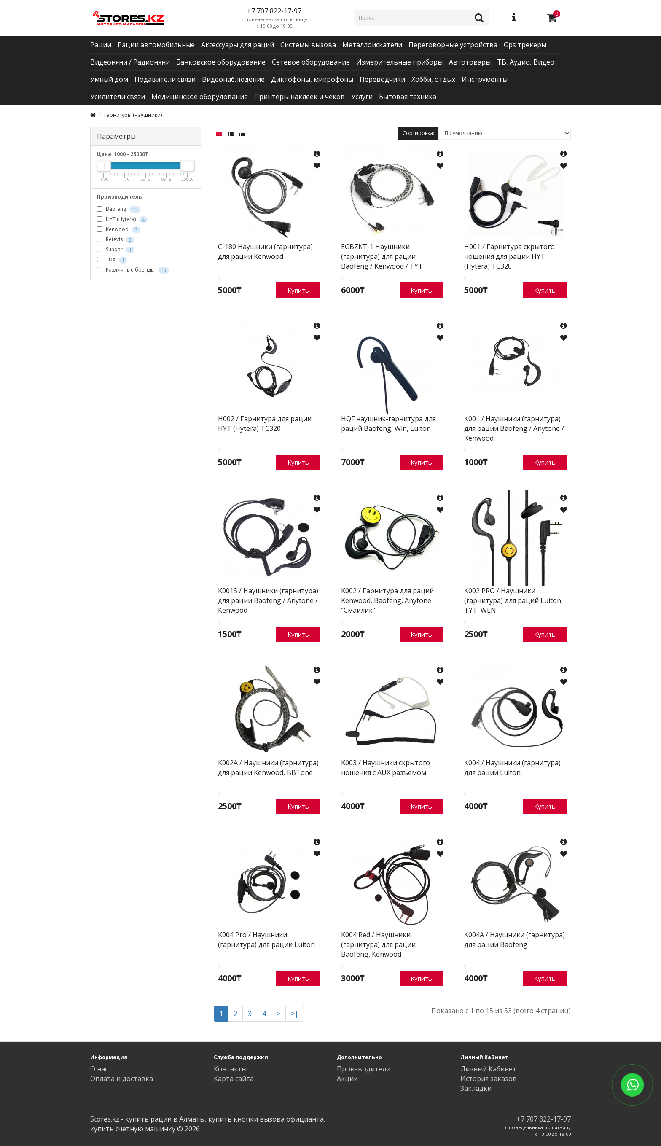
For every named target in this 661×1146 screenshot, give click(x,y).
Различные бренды (133, 270)
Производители (363, 1068)
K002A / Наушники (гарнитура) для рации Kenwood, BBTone (268, 767)
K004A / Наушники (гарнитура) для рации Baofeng (514, 939)
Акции (347, 1078)
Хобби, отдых (433, 79)
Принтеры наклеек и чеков (299, 96)
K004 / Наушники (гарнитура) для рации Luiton (512, 767)
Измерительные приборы (399, 62)
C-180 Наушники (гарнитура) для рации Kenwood (265, 251)
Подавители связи (165, 79)
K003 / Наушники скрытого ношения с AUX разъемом (385, 767)
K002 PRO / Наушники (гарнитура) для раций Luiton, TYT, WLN (513, 600)
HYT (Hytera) (122, 219)
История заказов (488, 1078)
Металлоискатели (372, 44)
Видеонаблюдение (233, 79)
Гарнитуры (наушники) (133, 114)
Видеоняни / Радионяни (130, 62)
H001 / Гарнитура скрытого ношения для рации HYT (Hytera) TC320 (509, 256)
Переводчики (382, 79)
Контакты (230, 1068)
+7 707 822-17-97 (543, 1119)
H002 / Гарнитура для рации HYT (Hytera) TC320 (265, 423)
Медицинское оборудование (199, 96)
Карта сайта (234, 1078)
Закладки (476, 1088)
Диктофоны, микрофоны (312, 79)
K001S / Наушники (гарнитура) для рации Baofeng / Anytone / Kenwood (268, 600)
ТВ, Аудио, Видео (525, 62)
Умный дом (109, 79)
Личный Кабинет (488, 1068)
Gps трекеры (525, 44)
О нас (99, 1068)
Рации (100, 44)
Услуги (362, 96)
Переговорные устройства (452, 44)
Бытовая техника (407, 96)
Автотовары (470, 62)
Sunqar (115, 249)
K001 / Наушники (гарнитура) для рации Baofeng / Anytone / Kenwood (514, 428)
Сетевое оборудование (311, 62)
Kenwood (118, 229)
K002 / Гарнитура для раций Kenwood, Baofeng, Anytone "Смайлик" (387, 600)
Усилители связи (117, 96)
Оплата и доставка (121, 1078)
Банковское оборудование (221, 62)
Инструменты (485, 79)
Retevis (115, 239)
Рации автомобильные (156, 44)
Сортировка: (418, 133)
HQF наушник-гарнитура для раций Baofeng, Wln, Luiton (388, 423)
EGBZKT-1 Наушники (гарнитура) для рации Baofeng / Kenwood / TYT (382, 256)
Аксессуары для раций (237, 44)
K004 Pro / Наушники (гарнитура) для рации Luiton (266, 939)
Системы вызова (308, 44)
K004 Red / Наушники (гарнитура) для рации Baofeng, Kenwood (378, 944)
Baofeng (118, 209)
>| (294, 1013)
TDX (112, 260)
